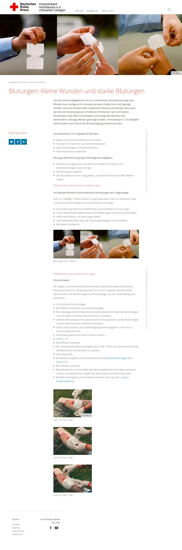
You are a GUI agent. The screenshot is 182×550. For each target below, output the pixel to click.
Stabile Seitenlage (116, 358)
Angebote (92, 10)
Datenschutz (18, 531)
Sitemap (16, 527)
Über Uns (107, 10)
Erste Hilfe (22, 82)
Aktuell (79, 10)
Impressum (17, 534)
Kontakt (16, 524)
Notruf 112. (62, 338)
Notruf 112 (62, 361)
